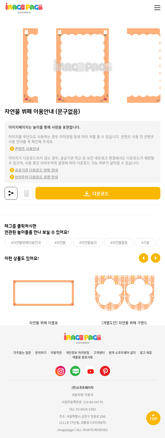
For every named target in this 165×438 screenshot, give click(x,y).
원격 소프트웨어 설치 (122, 352)
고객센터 (99, 352)
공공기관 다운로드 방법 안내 (36, 169)
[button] (143, 258)
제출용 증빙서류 (82, 357)
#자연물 (59, 242)
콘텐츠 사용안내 (27, 148)
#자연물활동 (119, 242)
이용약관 (56, 352)
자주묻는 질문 (22, 352)
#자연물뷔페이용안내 (26, 242)
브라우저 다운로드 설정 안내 (36, 176)
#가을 (145, 242)
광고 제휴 (146, 352)
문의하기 (40, 352)
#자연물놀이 (87, 242)
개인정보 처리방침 (77, 352)
